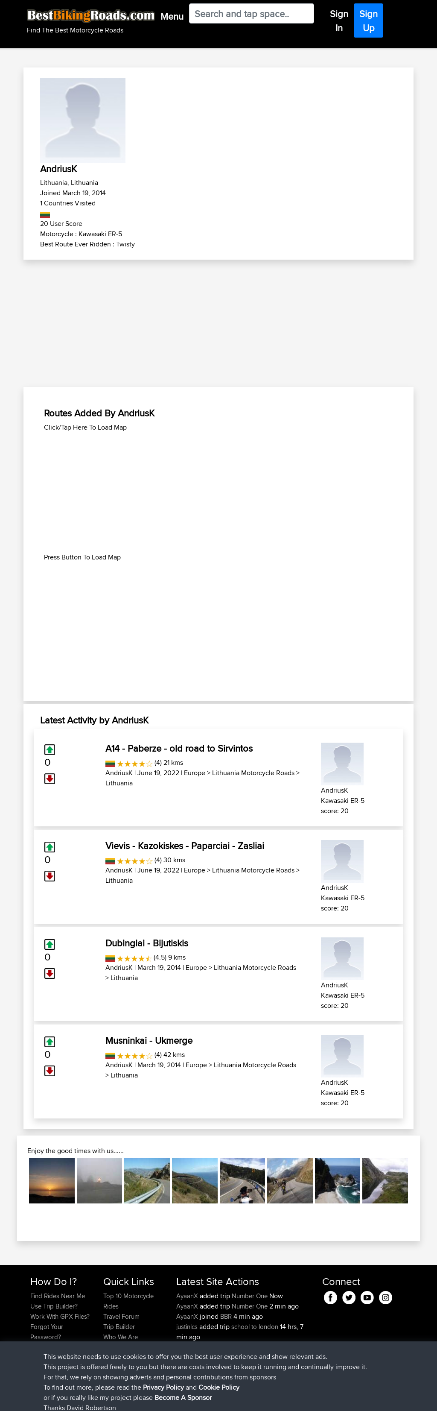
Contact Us (118, 1347)
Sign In (339, 21)
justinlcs (187, 1326)
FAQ (36, 1357)
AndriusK (119, 773)
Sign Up (368, 21)
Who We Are (120, 1336)
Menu (172, 16)
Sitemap (110, 1398)
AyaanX (188, 1295)
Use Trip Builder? (54, 1306)
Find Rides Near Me (57, 1295)
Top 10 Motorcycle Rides (128, 1301)
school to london (254, 1326)
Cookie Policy (187, 1398)
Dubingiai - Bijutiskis (146, 943)
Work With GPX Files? (60, 1316)
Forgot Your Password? (46, 1331)
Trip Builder (119, 1326)
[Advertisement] (218, 323)
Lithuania (119, 783)
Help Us (114, 1357)
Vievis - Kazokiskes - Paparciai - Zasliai (184, 845)
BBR (226, 1316)
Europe (194, 773)
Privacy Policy (144, 1398)
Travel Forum (121, 1316)
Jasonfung (191, 1357)
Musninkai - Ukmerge (148, 1040)
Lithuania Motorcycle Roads (253, 773)
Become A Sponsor (57, 1347)
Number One (250, 1295)
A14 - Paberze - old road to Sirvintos (179, 748)
